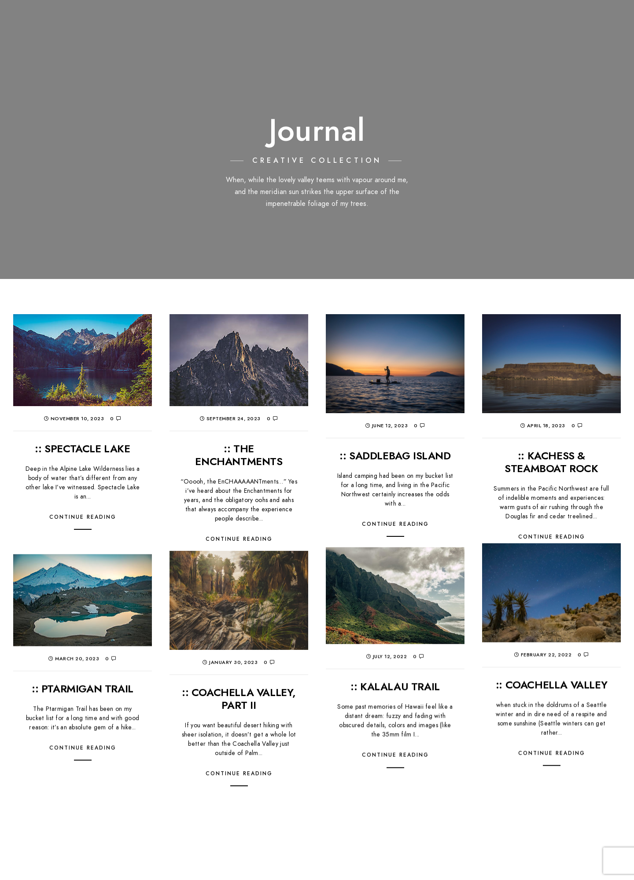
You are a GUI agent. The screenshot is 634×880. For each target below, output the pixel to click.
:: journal (459, 22)
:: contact (604, 22)
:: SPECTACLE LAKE (82, 448)
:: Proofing (510, 22)
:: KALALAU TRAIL (395, 641)
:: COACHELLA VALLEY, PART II (239, 653)
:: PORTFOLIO (408, 22)
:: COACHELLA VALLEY (551, 639)
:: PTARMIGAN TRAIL (82, 644)
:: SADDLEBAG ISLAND (394, 455)
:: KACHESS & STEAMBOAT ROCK (551, 462)
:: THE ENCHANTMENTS (238, 455)
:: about (557, 22)
